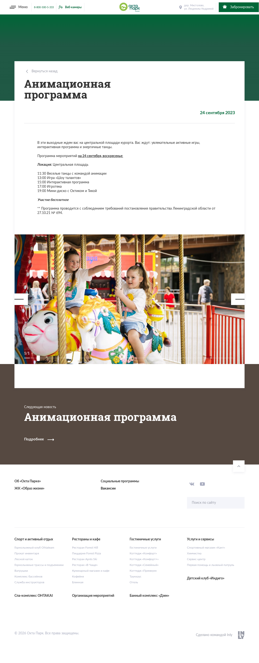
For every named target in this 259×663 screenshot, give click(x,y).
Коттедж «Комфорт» (143, 553)
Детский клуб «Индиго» (205, 578)
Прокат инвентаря (26, 553)
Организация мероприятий (93, 595)
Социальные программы (120, 481)
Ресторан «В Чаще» (85, 565)
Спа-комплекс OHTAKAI (33, 595)
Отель (134, 582)
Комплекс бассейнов (28, 576)
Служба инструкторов (29, 582)
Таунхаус (135, 576)
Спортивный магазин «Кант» (206, 547)
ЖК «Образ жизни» (29, 488)
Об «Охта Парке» (27, 481)
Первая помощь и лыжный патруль (210, 565)
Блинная (77, 582)
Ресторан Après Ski (84, 559)
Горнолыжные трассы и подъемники (39, 565)
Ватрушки (21, 570)
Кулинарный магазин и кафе (90, 570)
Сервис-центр (196, 559)
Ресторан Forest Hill (85, 547)
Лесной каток (23, 559)
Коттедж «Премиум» (143, 570)
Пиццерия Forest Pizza (86, 553)
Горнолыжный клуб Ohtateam (34, 547)
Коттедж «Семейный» (144, 565)
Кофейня (78, 576)
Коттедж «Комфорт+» (144, 559)
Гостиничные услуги (143, 547)
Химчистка (194, 553)
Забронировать (238, 7)
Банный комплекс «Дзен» (149, 595)
